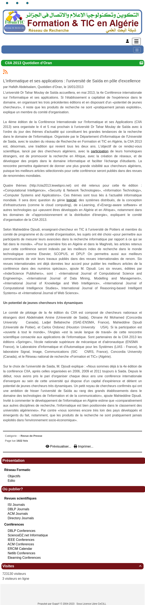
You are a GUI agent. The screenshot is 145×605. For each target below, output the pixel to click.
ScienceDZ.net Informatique (28, 535)
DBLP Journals (18, 509)
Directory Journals (21, 518)
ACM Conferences (21, 544)
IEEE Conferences (21, 539)
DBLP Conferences (21, 530)
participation (99, 151)
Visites (72, 566)
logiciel (71, 200)
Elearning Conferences (24, 557)
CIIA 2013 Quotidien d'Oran (29, 63)
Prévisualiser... (59, 446)
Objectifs (14, 476)
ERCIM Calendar (20, 548)
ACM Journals (18, 513)
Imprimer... (83, 446)
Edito (11, 480)
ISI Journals (16, 504)
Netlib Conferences (21, 553)
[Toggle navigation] (137, 50)
